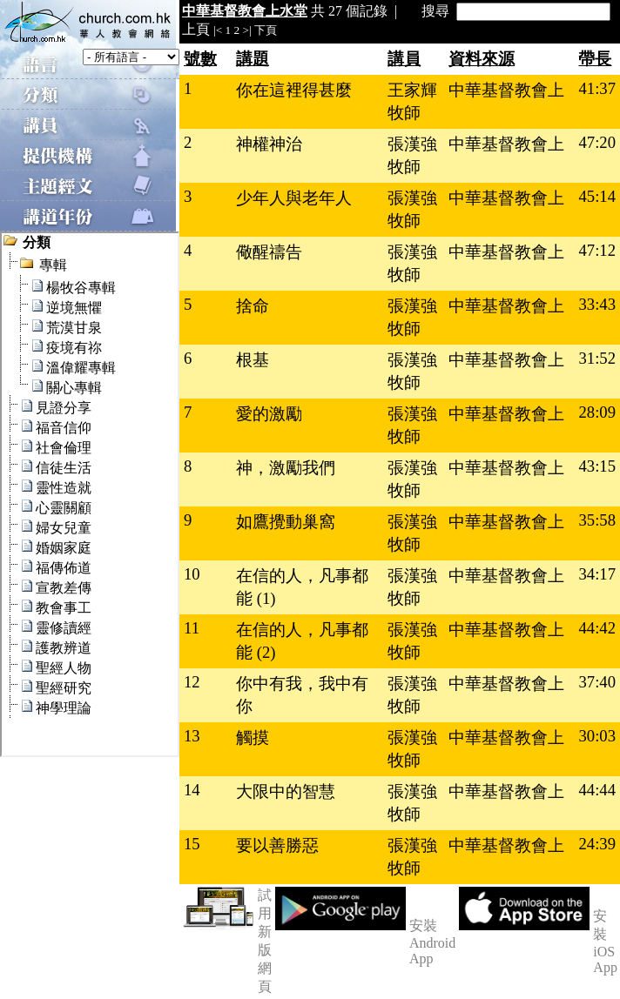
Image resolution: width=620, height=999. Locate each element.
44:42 (597, 628)
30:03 (597, 736)
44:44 (597, 790)
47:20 (597, 142)
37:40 (597, 682)
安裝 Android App (432, 942)
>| (247, 30)
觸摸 (252, 737)
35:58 (597, 520)
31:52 (597, 358)
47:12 (597, 250)
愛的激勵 (269, 414)
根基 (252, 360)
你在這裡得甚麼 (294, 90)
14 (192, 790)
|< (217, 30)
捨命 (252, 306)
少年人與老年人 (294, 198)
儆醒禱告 (269, 252)
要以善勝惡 (277, 845)
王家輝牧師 (412, 101)
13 (192, 736)
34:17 (597, 574)
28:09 (597, 412)
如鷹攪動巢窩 (285, 522)
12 (192, 682)
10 (192, 574)
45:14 (597, 196)
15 (192, 844)
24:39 (597, 844)
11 (191, 628)
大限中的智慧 (285, 791)
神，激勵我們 (285, 468)
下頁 (265, 30)
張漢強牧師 (412, 155)
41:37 (597, 88)
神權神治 (269, 144)
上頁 (196, 29)
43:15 (597, 466)
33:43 (597, 304)
